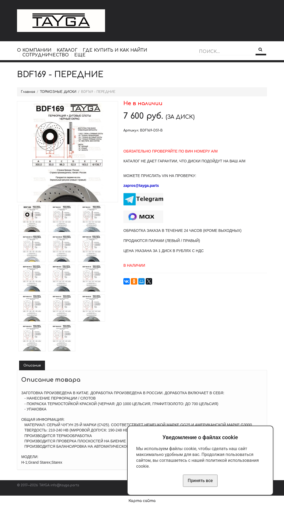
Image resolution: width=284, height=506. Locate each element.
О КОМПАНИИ (34, 50)
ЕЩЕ (80, 55)
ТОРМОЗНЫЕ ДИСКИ (58, 92)
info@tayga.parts (65, 485)
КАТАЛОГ (67, 50)
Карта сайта (142, 501)
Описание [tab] (32, 365)
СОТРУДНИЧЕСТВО (45, 55)
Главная (28, 92)
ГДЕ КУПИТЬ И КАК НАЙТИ (115, 50)
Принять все (200, 480)
